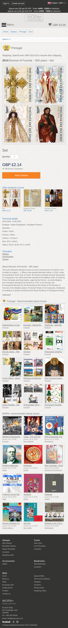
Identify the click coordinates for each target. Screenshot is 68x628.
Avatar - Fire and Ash (32, 437)
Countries (5, 552)
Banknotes (39, 561)
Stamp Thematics (8, 549)
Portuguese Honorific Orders (56, 405)
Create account (18, 3)
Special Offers (39, 576)
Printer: (5, 231)
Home (5, 32)
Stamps (14, 32)
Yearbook (27, 494)
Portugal (22, 32)
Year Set (26, 523)
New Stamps (7, 543)
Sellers (4, 564)
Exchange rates (8, 585)
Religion (5, 254)
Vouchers (37, 585)
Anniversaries (7, 257)
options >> (6, 39)
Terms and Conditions (42, 579)
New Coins (38, 543)
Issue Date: (7, 221)
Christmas (27, 466)
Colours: (5, 238)
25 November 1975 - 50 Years (35, 405)
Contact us (6, 594)
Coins (37, 540)
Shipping (37, 582)
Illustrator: (6, 228)
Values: (5, 245)
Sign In (6, 3)
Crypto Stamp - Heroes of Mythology (17, 378)
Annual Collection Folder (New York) (17, 523)
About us (5, 579)
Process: (5, 235)
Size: (4, 241)
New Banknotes (40, 564)
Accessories (8, 561)
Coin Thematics (40, 546)
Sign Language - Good (54, 466)
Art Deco (27, 352)
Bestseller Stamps (9, 546)
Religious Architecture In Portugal (36, 378)
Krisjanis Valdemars (10, 466)
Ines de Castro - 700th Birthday (14, 352)
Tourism (5, 259)
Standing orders (8, 555)
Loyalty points (7, 588)
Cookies (5, 591)
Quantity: (6, 157)
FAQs (4, 582)
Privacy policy (39, 588)
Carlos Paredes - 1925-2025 (13, 405)
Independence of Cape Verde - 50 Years (18, 325)
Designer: (6, 225)
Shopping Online (40, 591)
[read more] (6, 294)
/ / (57, 3)
